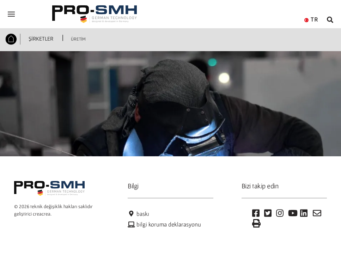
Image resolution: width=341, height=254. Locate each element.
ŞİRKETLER (40, 38)
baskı (138, 214)
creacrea (41, 214)
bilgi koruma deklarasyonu (164, 224)
